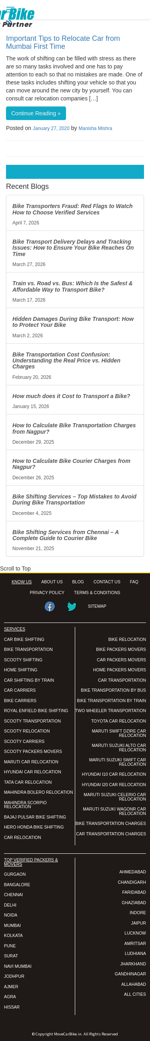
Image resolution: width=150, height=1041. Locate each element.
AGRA (10, 996)
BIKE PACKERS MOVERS (121, 649)
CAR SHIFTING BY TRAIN (29, 680)
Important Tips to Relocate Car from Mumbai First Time (63, 42)
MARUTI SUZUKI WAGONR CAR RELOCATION (114, 811)
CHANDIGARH (132, 882)
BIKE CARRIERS (20, 700)
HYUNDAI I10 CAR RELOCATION (114, 774)
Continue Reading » (36, 113)
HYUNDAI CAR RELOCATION (32, 771)
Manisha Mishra (95, 128)
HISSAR (12, 1007)
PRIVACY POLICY (47, 592)
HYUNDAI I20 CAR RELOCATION (114, 784)
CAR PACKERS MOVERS (121, 659)
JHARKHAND (133, 963)
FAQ (134, 581)
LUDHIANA (135, 953)
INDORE (138, 912)
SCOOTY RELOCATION (27, 731)
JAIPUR (138, 923)
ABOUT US (51, 581)
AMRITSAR (135, 943)
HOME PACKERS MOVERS (119, 669)
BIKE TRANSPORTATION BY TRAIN (111, 700)
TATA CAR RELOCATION (28, 782)
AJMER (11, 986)
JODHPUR (14, 976)
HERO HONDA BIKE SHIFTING (34, 827)
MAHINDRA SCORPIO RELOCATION (25, 804)
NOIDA (10, 915)
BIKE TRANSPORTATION (28, 649)
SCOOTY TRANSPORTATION (32, 721)
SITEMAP (97, 606)
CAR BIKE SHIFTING (24, 639)
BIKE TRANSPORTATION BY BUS (113, 690)
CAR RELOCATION (22, 837)
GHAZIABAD (134, 902)
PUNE (10, 945)
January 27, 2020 (51, 128)
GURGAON (15, 874)
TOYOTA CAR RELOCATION (118, 721)
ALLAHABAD (133, 984)
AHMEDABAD (132, 871)
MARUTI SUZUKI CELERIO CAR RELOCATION (115, 796)
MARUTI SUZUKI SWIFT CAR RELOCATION (117, 762)
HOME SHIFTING (20, 669)
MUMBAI (12, 925)
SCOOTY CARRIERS (24, 741)
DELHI (10, 905)
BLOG (78, 581)
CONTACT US (107, 581)
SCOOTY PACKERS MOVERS (33, 751)
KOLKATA (13, 935)
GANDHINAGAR (130, 973)
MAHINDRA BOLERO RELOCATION (38, 792)
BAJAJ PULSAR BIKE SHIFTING (35, 817)
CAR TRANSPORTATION (122, 680)
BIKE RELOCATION (127, 639)
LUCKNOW (135, 933)
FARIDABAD (134, 892)
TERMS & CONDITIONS (97, 592)
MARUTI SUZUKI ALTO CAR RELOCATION (119, 747)
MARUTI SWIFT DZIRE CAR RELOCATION (119, 733)
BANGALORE (17, 884)
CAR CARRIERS (20, 690)
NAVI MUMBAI (18, 966)
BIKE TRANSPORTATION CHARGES (110, 823)
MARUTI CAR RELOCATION (31, 761)
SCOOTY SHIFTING (23, 659)
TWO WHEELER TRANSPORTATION (110, 710)
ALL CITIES (135, 994)
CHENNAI (13, 894)
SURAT (11, 955)
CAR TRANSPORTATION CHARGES (111, 833)
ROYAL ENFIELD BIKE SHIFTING (36, 710)
